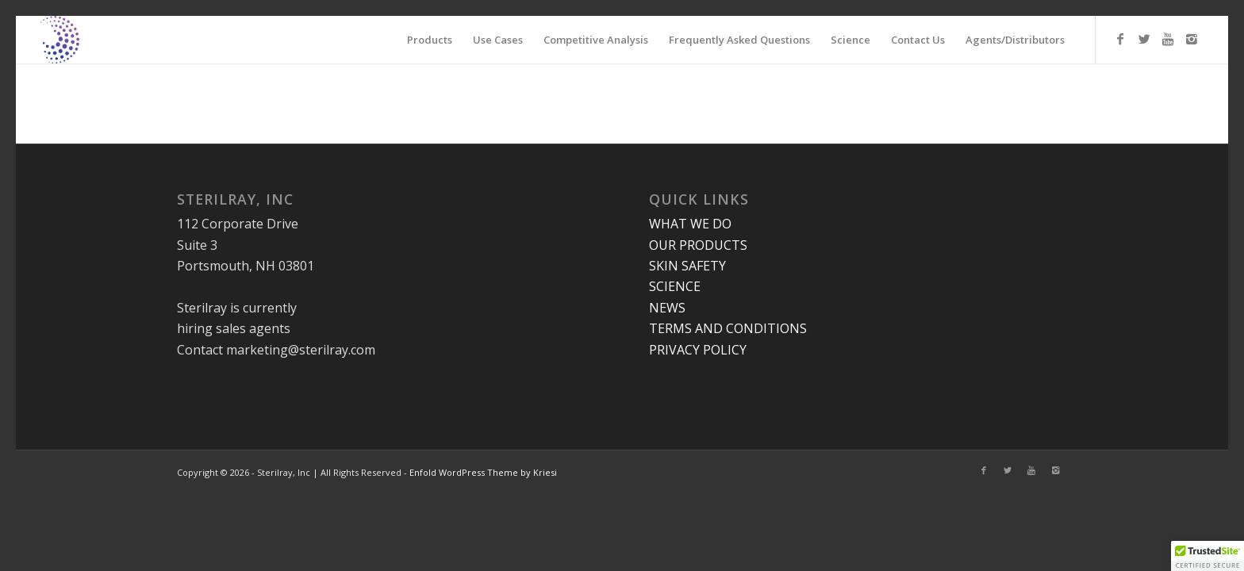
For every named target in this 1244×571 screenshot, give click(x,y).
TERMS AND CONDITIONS (728, 328)
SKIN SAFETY (687, 265)
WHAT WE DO (690, 223)
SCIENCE (675, 286)
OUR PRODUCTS (698, 245)
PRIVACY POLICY (698, 349)
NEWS (667, 307)
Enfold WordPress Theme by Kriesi (483, 472)
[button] (1207, 556)
